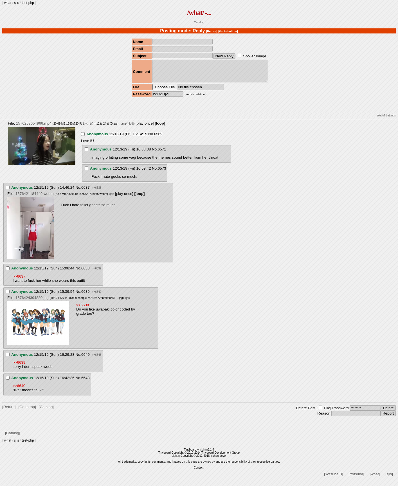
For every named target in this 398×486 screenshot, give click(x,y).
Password (340, 412)
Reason (323, 417)
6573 (162, 172)
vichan (204, 453)
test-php (28, 3)
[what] (375, 478)
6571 (162, 153)
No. (151, 138)
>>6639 (97, 272)
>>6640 (97, 296)
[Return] (211, 31)
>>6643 (97, 359)
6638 (85, 272)
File (327, 412)
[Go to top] (27, 411)
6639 (85, 296)
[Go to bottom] (228, 31)
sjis (16, 3)
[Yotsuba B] (333, 478)
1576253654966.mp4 (33, 127)
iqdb (131, 127)
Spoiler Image (254, 56)
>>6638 (97, 192)
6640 (85, 359)
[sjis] (389, 478)
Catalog (199, 22)
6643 (85, 382)
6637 (85, 192)
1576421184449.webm (34, 198)
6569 (158, 138)
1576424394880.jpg (32, 302)
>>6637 (19, 280)
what (7, 3)
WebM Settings (386, 119)
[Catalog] (46, 411)
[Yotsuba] (356, 478)
